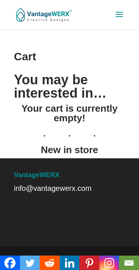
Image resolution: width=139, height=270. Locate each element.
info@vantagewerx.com (53, 188)
